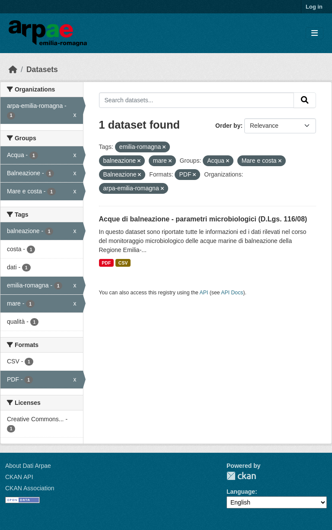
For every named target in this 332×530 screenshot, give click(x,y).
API (204, 293)
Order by (227, 125)
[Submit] (305, 100)
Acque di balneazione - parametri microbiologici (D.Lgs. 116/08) (203, 219)
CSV (123, 262)
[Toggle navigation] (314, 33)
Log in (314, 6)
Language (241, 491)
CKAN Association (29, 488)
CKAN (241, 475)
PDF (106, 262)
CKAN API (19, 476)
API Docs (232, 293)
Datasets (42, 69)
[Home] (13, 69)
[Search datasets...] (196, 100)
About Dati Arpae (28, 465)
